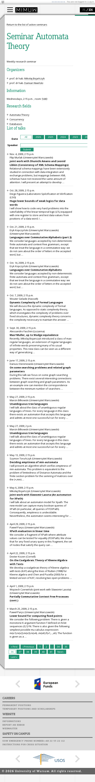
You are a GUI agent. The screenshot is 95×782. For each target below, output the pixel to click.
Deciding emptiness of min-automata (34, 532)
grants (13, 71)
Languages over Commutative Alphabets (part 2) (40, 307)
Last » (14, 727)
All (26, 207)
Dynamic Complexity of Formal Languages (36, 373)
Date (15, 209)
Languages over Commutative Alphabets (36, 340)
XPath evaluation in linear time (29, 601)
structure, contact (54, 29)
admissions (16, 40)
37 (20, 722)
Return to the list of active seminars (27, 95)
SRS (56, 52)
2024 (63, 207)
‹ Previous (28, 717)
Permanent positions (16, 776)
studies (13, 18)
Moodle (45, 56)
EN (91, 10)
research (14, 54)
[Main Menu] (10, 9)
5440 (44, 169)
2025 (50, 207)
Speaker (12, 215)
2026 (38, 207)
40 (43, 722)
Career (45, 70)
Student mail (49, 63)
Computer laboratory (55, 59)
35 (66, 717)
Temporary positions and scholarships (28, 779)
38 (27, 722)
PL (84, 10)
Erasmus (14, 36)
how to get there (54, 26)
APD (63, 52)
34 (58, 717)
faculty (48, 18)
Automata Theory (19, 185)
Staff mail (47, 67)
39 (35, 722)
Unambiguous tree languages (29, 474)
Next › (60, 722)
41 (51, 722)
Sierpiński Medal (19, 75)
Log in (91, 2)
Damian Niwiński (33, 153)
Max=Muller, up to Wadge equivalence (34, 405)
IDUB (12, 78)
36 (12, 722)
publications (16, 68)
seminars (14, 65)
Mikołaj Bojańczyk (34, 149)
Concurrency (16, 190)
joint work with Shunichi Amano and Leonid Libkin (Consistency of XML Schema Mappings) (39, 233)
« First (14, 717)
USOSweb (46, 52)
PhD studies (16, 33)
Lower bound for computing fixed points (36, 686)
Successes (46, 78)
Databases (15, 194)
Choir (44, 74)
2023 (75, 207)
